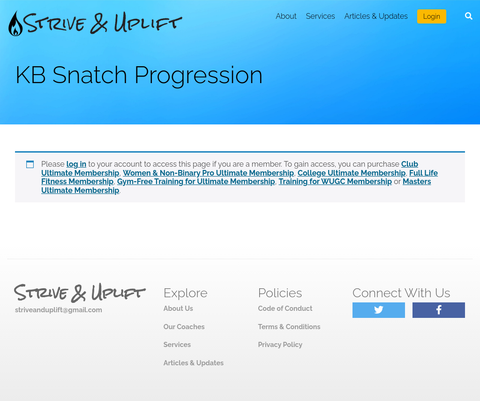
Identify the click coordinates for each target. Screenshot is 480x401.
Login (431, 16)
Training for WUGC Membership (335, 181)
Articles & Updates (376, 16)
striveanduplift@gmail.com (58, 310)
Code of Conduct (285, 308)
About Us (178, 308)
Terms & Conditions (289, 327)
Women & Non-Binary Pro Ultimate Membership (208, 173)
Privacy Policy (280, 344)
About (286, 16)
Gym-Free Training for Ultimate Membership (196, 181)
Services (320, 16)
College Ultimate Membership (351, 173)
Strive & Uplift (79, 293)
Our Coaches (184, 327)
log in (77, 164)
